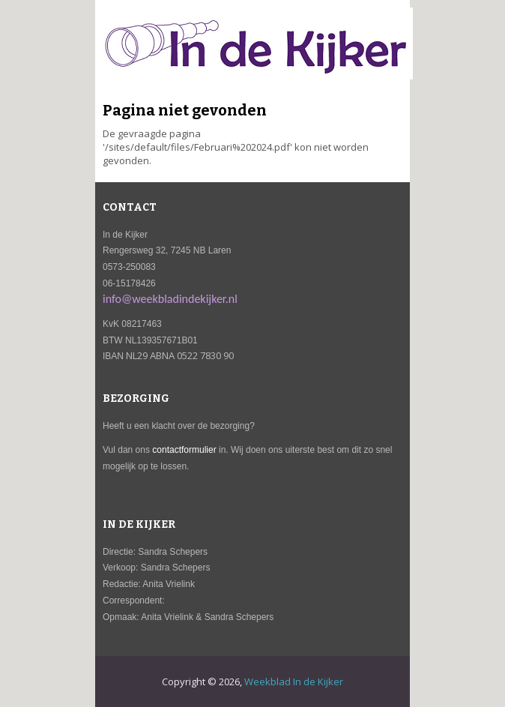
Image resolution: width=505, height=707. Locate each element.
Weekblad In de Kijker (293, 681)
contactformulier (184, 450)
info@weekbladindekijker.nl (170, 299)
